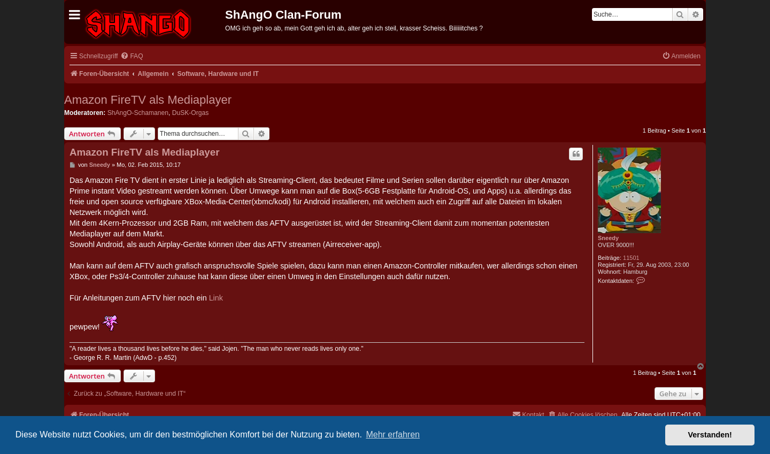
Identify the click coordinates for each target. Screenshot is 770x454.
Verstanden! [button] (710, 434)
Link (216, 298)
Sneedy (608, 238)
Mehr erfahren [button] (393, 434)
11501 (631, 258)
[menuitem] (131, 56)
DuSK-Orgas (190, 113)
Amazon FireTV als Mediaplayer (148, 99)
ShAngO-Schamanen (137, 113)
